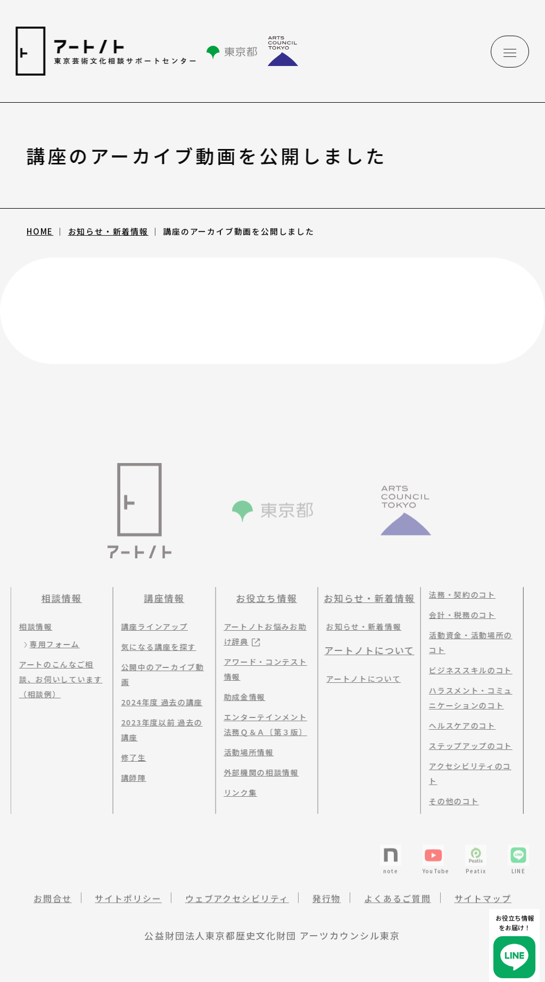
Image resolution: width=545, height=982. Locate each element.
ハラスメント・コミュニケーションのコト (467, 698)
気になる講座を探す (155, 646)
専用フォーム (52, 644)
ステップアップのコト (467, 745)
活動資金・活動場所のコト (467, 642)
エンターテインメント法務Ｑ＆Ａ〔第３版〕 (262, 724)
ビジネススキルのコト (467, 670)
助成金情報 (241, 696)
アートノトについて (366, 650)
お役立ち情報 (263, 598)
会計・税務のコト (459, 614)
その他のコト (451, 801)
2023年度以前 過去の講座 (159, 729)
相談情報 (58, 598)
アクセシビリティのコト (467, 773)
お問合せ (53, 903)
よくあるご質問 (397, 903)
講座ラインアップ (151, 626)
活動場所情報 (245, 752)
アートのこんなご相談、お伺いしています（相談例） (58, 679)
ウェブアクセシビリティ (237, 903)
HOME (40, 232)
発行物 (326, 903)
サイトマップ (483, 903)
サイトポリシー (128, 903)
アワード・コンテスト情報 (262, 669)
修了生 (130, 757)
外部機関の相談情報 (257, 772)
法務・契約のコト (459, 594)
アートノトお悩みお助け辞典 (261, 634)
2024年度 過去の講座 (159, 702)
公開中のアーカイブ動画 (159, 674)
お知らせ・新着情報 (108, 232)
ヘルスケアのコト (459, 725)
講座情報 (161, 598)
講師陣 (130, 777)
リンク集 (237, 792)
